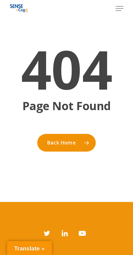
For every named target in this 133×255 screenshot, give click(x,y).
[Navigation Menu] (119, 8)
